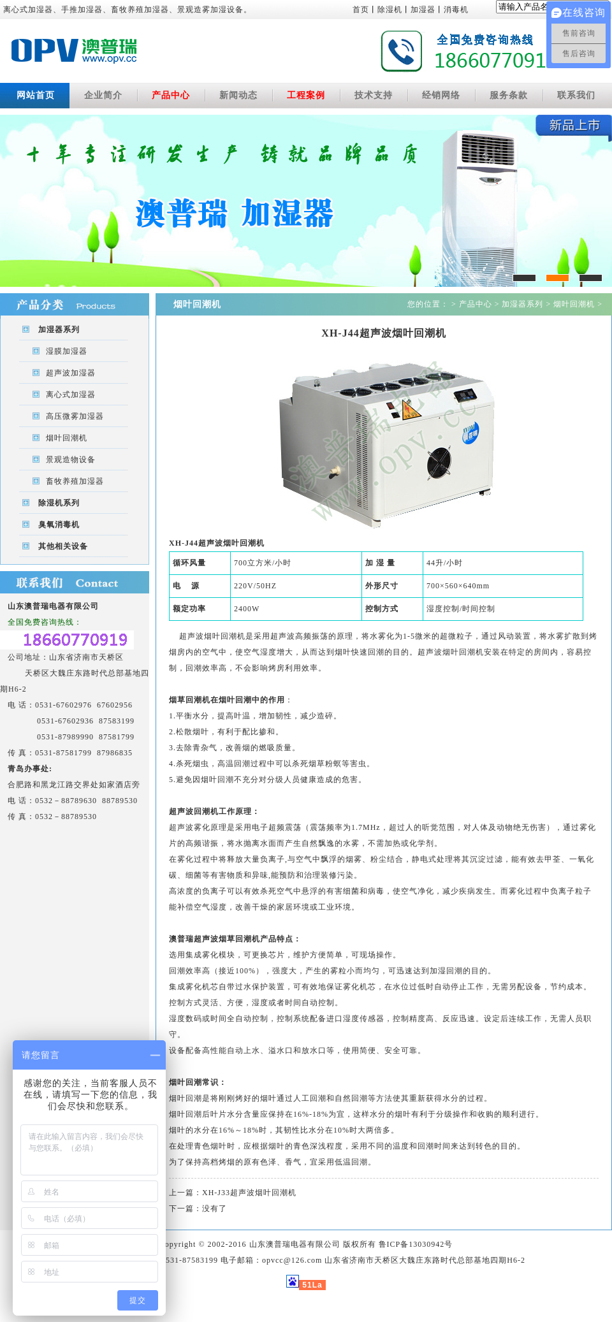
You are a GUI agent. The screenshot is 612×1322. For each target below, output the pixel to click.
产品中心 (171, 95)
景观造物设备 (71, 459)
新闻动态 (238, 95)
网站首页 (36, 95)
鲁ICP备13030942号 (416, 1244)
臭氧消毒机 (59, 524)
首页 (361, 9)
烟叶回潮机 (66, 437)
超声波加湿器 (71, 372)
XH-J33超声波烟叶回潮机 (249, 1192)
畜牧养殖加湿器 (75, 481)
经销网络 (441, 95)
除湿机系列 (59, 502)
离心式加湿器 (71, 394)
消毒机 (456, 9)
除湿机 (389, 9)
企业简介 (103, 95)
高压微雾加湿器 (75, 416)
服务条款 (509, 95)
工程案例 (306, 95)
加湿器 (423, 9)
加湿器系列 (59, 329)
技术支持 (373, 95)
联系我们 (576, 95)
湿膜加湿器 (66, 351)
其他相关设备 (63, 546)
